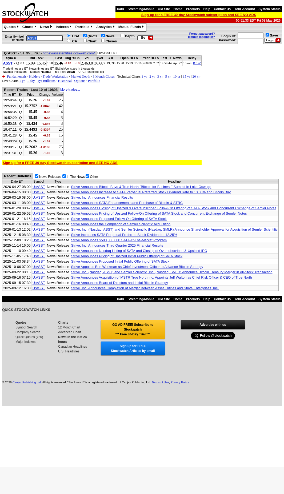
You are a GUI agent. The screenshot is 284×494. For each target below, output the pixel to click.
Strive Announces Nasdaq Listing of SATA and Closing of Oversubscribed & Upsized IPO (139, 251)
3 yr (160, 76)
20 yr (196, 76)
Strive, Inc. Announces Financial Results (102, 197)
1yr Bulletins (46, 81)
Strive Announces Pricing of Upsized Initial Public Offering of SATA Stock (126, 256)
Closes (111, 41)
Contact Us (222, 9)
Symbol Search (26, 327)
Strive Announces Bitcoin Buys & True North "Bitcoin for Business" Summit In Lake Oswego (141, 187)
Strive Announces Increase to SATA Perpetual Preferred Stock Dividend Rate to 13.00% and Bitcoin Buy (151, 192)
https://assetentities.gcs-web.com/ (69, 53)
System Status (269, 9)
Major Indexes (25, 342)
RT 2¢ (197, 63)
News (46, 27)
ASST (8, 63)
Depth (130, 36)
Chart (92, 41)
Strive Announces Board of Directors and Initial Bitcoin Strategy (119, 283)
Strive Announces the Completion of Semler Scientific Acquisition (120, 224)
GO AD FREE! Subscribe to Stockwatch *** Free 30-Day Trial (132, 329)
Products (193, 9)
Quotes (12, 27)
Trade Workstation (55, 76)
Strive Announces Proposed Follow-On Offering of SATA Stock (118, 219)
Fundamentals (16, 76)
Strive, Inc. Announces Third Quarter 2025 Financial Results (117, 245)
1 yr (144, 76)
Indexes (64, 27)
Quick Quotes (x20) (29, 337)
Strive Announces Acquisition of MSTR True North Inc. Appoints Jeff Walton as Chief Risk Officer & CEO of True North (161, 277)
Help (206, 9)
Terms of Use (160, 382)
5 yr (168, 76)
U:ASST (39, 187)
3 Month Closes (104, 76)
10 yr (176, 76)
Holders (34, 76)
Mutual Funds (131, 27)
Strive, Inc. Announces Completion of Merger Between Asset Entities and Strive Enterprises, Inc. (145, 288)
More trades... (70, 89)
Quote (92, 36)
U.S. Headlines (68, 351)
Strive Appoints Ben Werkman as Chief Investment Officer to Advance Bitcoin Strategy (137, 267)
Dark (120, 9)
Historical (65, 81)
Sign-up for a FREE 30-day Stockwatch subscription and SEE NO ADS (198, 15)
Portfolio (84, 27)
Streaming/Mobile (140, 9)
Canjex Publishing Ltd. (27, 382)
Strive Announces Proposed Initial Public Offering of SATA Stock (120, 261)
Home (178, 9)
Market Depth (80, 76)
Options (79, 81)
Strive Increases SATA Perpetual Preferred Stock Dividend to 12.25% (124, 235)
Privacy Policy (180, 382)
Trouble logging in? (201, 36)
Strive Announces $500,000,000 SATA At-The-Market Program (119, 240)
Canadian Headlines (72, 346)
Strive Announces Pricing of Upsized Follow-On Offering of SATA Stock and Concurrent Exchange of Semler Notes (159, 213)
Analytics (106, 27)
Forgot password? (202, 33)
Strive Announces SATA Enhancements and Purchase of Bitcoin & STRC (127, 203)
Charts (29, 27)
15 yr (186, 76)
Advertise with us (212, 325)
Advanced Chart (69, 332)
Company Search (27, 332)
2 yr (152, 76)
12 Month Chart (69, 327)
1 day (31, 81)
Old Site (164, 9)
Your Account (244, 9)
